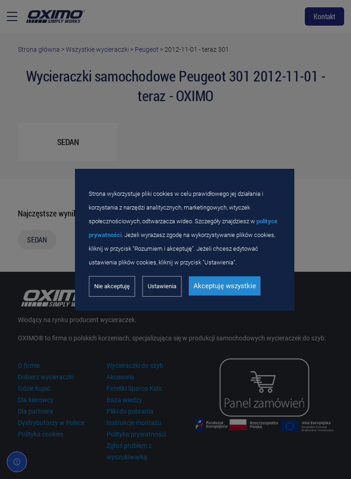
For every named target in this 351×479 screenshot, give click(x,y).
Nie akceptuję (112, 286)
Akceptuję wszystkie (224, 286)
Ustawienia (162, 286)
